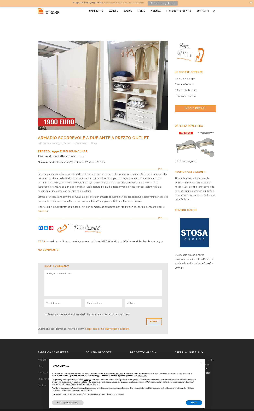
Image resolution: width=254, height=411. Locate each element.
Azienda (42, 354)
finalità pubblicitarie (136, 382)
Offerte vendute (132, 236)
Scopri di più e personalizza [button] (67, 403)
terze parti (87, 380)
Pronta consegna (153, 236)
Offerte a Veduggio (185, 72)
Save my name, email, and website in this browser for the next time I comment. (89, 308)
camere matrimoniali (92, 236)
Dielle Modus (114, 236)
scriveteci (43, 205)
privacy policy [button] (119, 373)
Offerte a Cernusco (185, 78)
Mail (213, 408)
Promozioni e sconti (185, 90)
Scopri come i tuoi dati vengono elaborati (107, 323)
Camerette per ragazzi (97, 354)
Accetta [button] (194, 403)
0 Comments (81, 138)
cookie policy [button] (142, 376)
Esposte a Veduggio (51, 138)
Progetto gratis (143, 346)
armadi (50, 236)
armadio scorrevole (67, 236)
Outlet (67, 138)
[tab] (195, 102)
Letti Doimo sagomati (186, 155)
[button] (200, 364)
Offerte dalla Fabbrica (186, 84)
